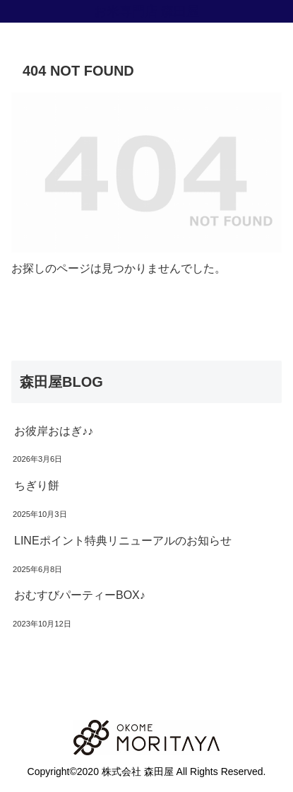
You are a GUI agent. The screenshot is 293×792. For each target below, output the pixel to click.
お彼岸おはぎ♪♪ (53, 431)
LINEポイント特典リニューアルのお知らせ (123, 541)
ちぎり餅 (36, 485)
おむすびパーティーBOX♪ (79, 595)
